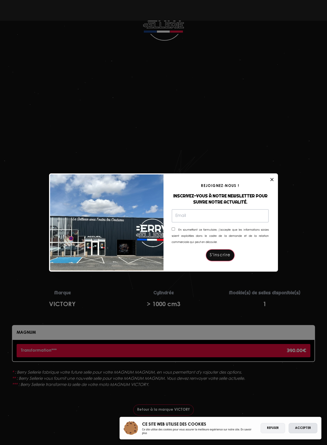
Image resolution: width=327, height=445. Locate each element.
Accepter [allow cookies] (303, 428)
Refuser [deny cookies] (273, 428)
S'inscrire (220, 255)
